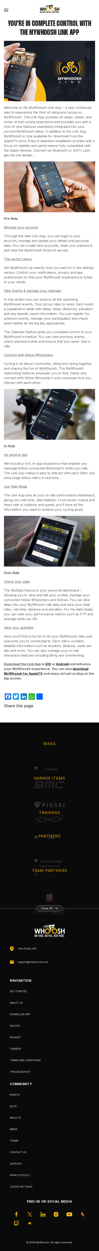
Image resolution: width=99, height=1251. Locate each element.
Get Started (18, 991)
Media (14, 1129)
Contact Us (18, 1152)
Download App (20, 1014)
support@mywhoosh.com (33, 962)
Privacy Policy (20, 1175)
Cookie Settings (21, 1186)
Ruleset (15, 1037)
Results (15, 1117)
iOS (48, 664)
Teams (14, 1140)
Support (16, 1163)
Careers (15, 1048)
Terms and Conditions (25, 1060)
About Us (16, 1002)
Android (62, 664)
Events (15, 1094)
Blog (13, 1106)
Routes (15, 1025)
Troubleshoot (20, 1071)
